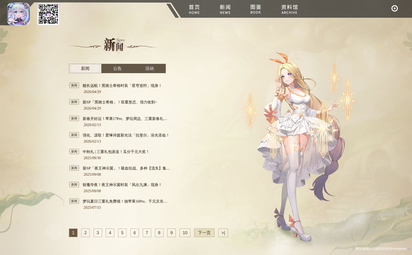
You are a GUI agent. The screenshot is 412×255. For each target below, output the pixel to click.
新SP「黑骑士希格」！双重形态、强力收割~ (113, 102)
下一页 (204, 232)
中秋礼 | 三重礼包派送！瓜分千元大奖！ (109, 151)
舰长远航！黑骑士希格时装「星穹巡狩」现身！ (115, 85)
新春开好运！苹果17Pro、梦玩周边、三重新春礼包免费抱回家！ (120, 118)
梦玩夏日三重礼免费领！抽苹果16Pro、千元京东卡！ (120, 201)
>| (223, 232)
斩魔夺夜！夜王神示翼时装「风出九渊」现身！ (115, 184)
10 (185, 232)
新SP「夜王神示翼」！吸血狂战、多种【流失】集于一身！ (120, 168)
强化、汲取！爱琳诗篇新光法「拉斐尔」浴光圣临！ (119, 135)
